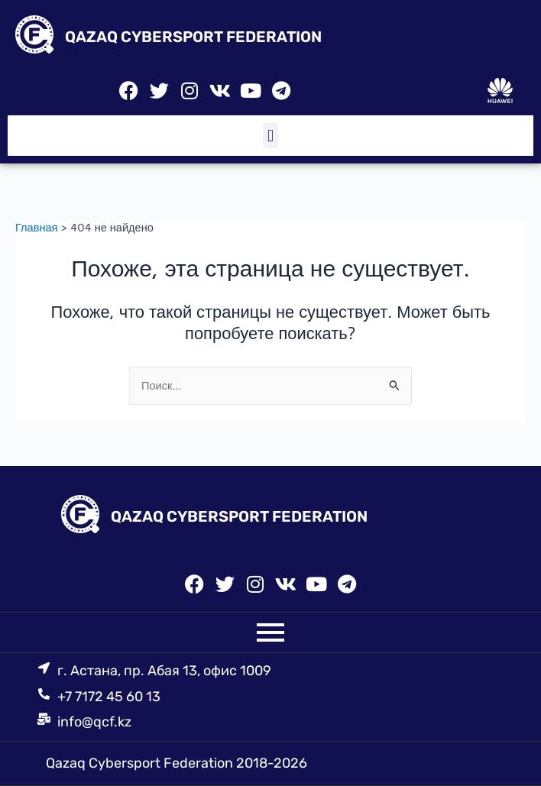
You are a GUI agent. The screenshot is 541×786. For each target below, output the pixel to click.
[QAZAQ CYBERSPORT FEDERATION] (34, 36)
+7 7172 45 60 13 (108, 696)
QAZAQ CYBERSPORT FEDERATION (193, 36)
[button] (270, 135)
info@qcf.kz (94, 721)
